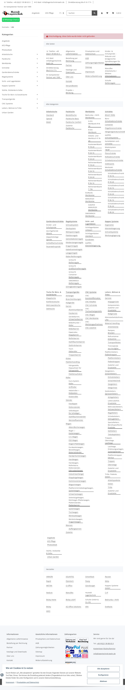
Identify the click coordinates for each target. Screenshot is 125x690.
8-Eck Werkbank (92, 131)
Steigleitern (112, 384)
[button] (102, 13)
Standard (50, 115)
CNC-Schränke (91, 305)
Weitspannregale (73, 232)
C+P (106, 592)
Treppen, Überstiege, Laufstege (109, 440)
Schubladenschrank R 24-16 (116, 186)
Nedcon (49, 592)
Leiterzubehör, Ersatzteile (114, 402)
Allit (86, 606)
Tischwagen (73, 512)
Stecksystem (71, 228)
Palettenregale (72, 235)
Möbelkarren (74, 329)
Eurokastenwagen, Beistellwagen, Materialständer (76, 449)
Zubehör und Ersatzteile (113, 366)
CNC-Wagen (90, 315)
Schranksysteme (111, 232)
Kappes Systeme (8, 86)
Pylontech (70, 581)
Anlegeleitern (113, 397)
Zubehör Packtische (70, 126)
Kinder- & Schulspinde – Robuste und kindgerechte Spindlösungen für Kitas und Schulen (112, 57)
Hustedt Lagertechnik (90, 593)
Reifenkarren (74, 338)
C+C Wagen (73, 437)
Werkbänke (6, 63)
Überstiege (112, 465)
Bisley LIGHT (71, 599)
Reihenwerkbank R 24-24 (95, 175)
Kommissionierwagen (77, 481)
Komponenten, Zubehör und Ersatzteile (114, 307)
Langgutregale (71, 253)
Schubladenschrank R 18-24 (116, 180)
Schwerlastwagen (76, 494)
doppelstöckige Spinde (52, 238)
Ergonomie (109, 225)
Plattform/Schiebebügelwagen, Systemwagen (81, 489)
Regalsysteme (7, 77)
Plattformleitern (114, 358)
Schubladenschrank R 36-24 (116, 204)
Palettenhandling (73, 362)
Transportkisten (114, 342)
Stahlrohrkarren (75, 345)
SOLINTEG (70, 576)
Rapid (48, 581)
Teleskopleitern (114, 434)
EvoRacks (108, 606)
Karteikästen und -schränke (112, 142)
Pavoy (87, 581)
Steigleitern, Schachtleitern (111, 372)
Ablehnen (103, 681)
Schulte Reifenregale (110, 81)
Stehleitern (112, 431)
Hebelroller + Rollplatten (74, 391)
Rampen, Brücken (111, 331)
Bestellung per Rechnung (72, 59)
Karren (68, 306)
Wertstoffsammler (76, 420)
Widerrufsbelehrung (93, 76)
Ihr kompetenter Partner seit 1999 (17, 7)
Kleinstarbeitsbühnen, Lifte (114, 318)
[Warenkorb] (116, 13)
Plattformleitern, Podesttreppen (111, 353)
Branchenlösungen (73, 299)
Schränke (5, 68)
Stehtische (50, 309)
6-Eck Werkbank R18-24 (94, 123)
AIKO (48, 611)
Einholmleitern (114, 377)
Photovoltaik (52, 545)
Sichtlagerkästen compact (92, 228)
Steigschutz (112, 387)
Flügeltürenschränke (113, 128)
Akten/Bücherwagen (77, 427)
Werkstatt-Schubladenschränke (113, 168)
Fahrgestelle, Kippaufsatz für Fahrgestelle (75, 368)
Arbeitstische (7, 54)
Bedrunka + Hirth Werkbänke (92, 116)
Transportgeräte (8, 99)
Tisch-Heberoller (73, 350)
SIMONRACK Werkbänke (90, 214)
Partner (69, 65)
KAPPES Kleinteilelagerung (92, 244)
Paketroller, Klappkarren (74, 333)
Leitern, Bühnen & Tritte (11, 108)
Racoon (108, 576)
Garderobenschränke (10, 72)
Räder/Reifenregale (73, 256)
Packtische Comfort (73, 122)
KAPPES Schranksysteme (111, 136)
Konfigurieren (103, 675)
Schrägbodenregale (74, 287)
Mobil (48, 122)
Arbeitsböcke (113, 327)
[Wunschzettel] (107, 13)
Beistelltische (71, 115)
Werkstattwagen (75, 516)
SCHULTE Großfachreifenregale (77, 267)
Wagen (68, 424)
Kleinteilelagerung (112, 228)
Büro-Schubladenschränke (113, 119)
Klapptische (51, 298)
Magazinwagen (75, 484)
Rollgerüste (112, 314)
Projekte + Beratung (70, 91)
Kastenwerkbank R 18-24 (95, 145)
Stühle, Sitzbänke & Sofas (53, 552)
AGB (87, 58)
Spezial (49, 118)
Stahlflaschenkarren (77, 342)
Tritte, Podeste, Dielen (111, 475)
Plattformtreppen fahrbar (115, 456)
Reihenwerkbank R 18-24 (95, 163)
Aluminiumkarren (76, 309)
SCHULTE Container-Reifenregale (74, 274)
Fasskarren (73, 313)
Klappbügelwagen (76, 477)
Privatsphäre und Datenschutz (92, 52)
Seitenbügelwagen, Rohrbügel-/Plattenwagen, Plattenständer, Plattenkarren (79, 501)
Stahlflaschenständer (77, 416)
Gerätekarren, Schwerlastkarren (76, 317)
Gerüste (108, 298)
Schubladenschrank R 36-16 (116, 198)
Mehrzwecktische (53, 305)
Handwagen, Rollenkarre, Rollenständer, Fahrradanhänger (76, 467)
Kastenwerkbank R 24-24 (95, 157)
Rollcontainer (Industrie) (113, 337)
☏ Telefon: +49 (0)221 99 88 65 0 (17, 2)
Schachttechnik (114, 380)
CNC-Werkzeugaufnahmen (94, 323)
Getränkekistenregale (74, 239)
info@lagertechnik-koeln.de (104, 654)
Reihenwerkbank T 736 (95, 187)
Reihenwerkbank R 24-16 (95, 169)
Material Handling (112, 323)
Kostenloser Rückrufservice (104, 648)
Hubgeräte (70, 302)
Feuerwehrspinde (53, 246)
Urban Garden (53, 557)
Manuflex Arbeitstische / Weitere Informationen (111, 72)
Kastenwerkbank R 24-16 (95, 151)
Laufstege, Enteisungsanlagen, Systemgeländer (116, 449)
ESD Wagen (73, 440)
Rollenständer (74, 407)
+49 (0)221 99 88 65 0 (105, 643)
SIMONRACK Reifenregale (74, 281)
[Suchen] (79, 13)
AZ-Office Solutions (73, 606)
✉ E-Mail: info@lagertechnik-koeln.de (49, 2)
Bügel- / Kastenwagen (74, 432)
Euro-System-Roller (74, 382)
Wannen (69, 525)
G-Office (69, 585)
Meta (107, 581)
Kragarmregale (72, 246)
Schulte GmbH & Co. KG (92, 600)
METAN (49, 585)
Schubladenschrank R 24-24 (116, 192)
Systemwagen (74, 509)
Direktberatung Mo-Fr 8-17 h (79, 2)
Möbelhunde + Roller (75, 324)
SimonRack (89, 576)
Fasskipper (73, 403)
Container (109, 124)
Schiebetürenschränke (114, 160)
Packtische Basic (72, 118)
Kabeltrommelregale (74, 249)
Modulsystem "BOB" (110, 148)
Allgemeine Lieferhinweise (72, 52)
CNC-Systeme (7, 103)
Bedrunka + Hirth (112, 599)
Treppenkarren (75, 355)
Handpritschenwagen (77, 456)
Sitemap (88, 67)
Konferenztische (52, 301)
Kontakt (69, 81)
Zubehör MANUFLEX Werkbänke (92, 207)
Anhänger (70, 295)
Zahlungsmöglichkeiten (94, 63)
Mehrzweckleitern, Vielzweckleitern (115, 408)
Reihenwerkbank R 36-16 (95, 181)
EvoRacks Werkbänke (89, 194)
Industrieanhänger (76, 474)
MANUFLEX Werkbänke (89, 200)
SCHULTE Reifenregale (74, 261)
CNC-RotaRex (90, 301)
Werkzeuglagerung (112, 235)
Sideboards (109, 164)
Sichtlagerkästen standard (92, 234)
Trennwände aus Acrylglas (113, 347)
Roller (68, 377)
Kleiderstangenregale (74, 242)
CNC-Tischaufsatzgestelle (93, 310)
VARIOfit (49, 576)
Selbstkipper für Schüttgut (74, 411)
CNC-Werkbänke (91, 318)
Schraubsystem (72, 225)
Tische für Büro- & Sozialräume (14, 94)
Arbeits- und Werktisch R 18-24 (94, 138)
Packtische (6, 59)
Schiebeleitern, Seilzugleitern (114, 417)
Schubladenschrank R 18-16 (116, 174)
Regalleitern (113, 413)
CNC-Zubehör (90, 328)
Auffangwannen (75, 529)
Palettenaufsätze (75, 374)
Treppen (111, 461)
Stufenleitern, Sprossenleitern (111, 392)
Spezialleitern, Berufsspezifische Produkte (115, 425)
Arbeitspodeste (114, 480)
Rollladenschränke (112, 157)
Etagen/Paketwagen (76, 444)
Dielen (110, 484)
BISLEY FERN (110, 115)
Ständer (69, 400)
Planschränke (110, 153)
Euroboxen (89, 239)
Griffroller (73, 387)
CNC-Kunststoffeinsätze (92, 296)
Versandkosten (72, 86)
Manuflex (69, 592)
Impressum (90, 71)
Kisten (68, 358)
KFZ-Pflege (51, 541)
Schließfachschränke (54, 243)
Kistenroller (73, 396)
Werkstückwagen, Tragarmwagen (76, 520)
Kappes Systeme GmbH (111, 586)
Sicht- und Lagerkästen (11, 81)
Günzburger (90, 585)
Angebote (51, 538)
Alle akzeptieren (103, 669)
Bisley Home (51, 599)
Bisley (48, 606)
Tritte (110, 487)
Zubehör (69, 532)
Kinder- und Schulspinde (51, 226)
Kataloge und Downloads (71, 71)
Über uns (69, 77)
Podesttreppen (114, 361)
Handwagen (73, 459)
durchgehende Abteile (52, 232)
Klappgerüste (113, 301)
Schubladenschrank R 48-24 (116, 210)
